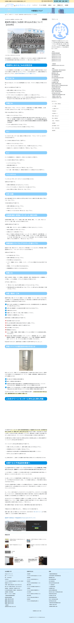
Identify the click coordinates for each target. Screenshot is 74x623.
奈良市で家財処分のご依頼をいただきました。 (39, 540)
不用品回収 (44, 19)
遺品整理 (53, 130)
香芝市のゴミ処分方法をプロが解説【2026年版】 (39, 545)
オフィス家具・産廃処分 (56, 103)
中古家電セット (55, 113)
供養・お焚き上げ (55, 115)
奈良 (12, 552)
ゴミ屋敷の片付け (55, 108)
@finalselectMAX (36, 526)
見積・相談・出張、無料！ (61, 1)
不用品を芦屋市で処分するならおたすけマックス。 (32, 561)
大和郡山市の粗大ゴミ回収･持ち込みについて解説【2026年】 (17, 540)
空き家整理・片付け (55, 125)
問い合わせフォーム (38, 511)
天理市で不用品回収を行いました (16, 544)
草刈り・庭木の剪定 (55, 128)
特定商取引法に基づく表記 (37, 610)
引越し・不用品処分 (55, 120)
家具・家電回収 (55, 118)
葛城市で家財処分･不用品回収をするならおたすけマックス (20, 518)
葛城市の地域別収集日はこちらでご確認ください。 (25, 73)
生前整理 (53, 123)
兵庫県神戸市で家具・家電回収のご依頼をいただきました (19, 561)
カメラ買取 (54, 106)
